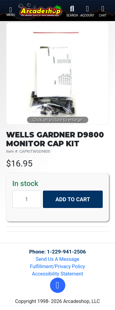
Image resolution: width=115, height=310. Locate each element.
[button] (57, 285)
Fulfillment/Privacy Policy (57, 266)
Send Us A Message (57, 259)
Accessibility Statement (57, 274)
